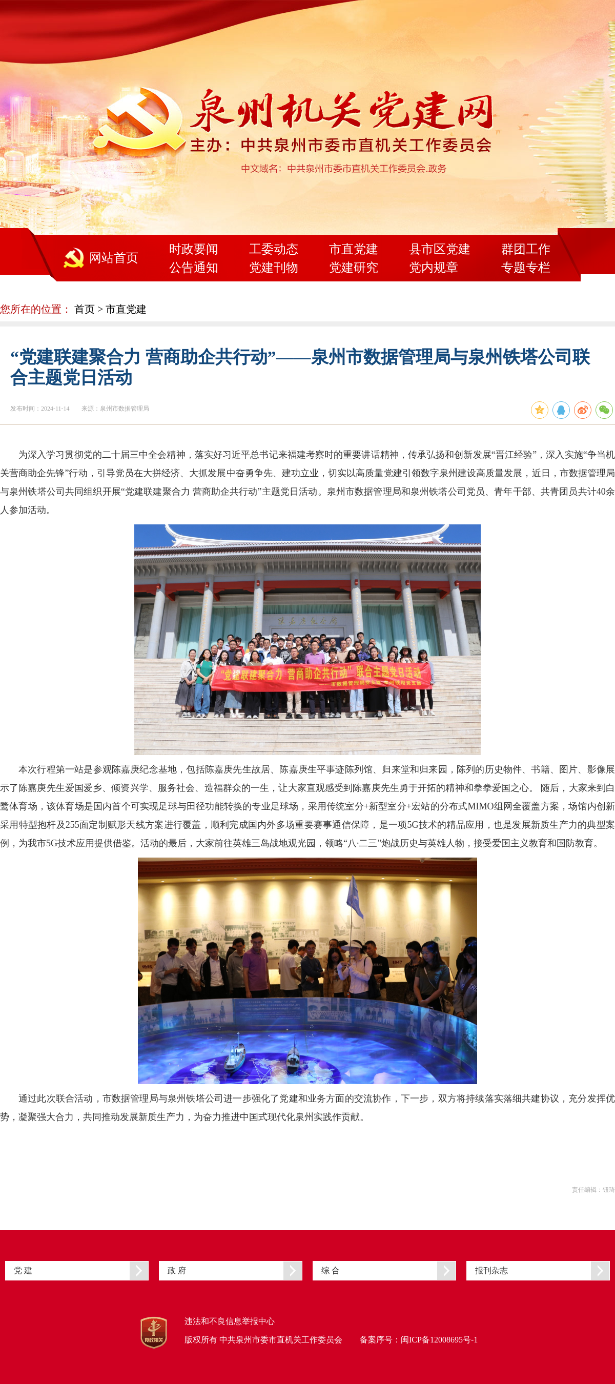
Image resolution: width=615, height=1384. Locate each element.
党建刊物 (273, 267)
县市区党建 (439, 249)
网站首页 (113, 257)
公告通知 (193, 267)
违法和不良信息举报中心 (229, 1321)
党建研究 (353, 267)
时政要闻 (193, 249)
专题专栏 (525, 267)
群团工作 (525, 249)
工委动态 (273, 249)
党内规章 (433, 267)
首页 (84, 309)
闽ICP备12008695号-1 (439, 1339)
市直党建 (353, 249)
